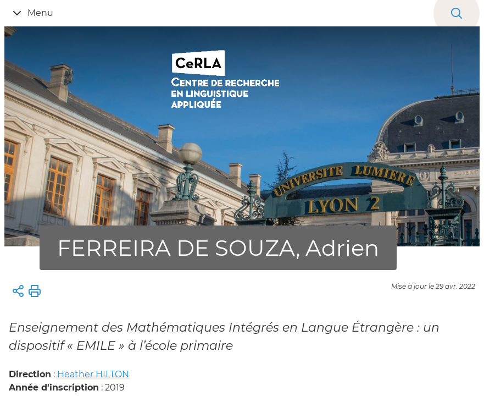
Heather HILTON (93, 374)
